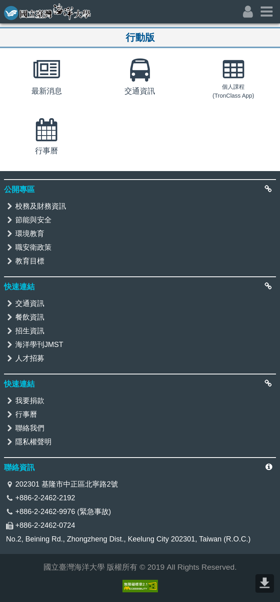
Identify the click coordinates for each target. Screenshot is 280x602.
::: (5, 6)
